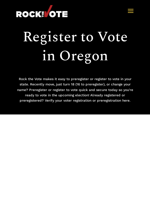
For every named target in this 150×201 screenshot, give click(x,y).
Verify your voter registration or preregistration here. (87, 100)
